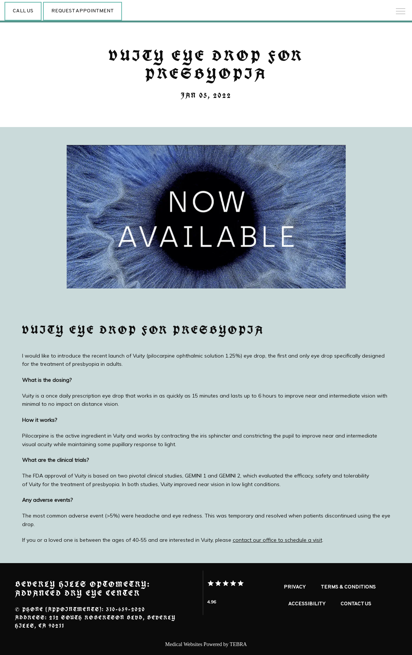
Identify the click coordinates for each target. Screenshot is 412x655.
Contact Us (356, 604)
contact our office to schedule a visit (277, 540)
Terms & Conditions (348, 587)
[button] (400, 11)
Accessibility (307, 604)
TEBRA (238, 644)
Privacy (295, 587)
